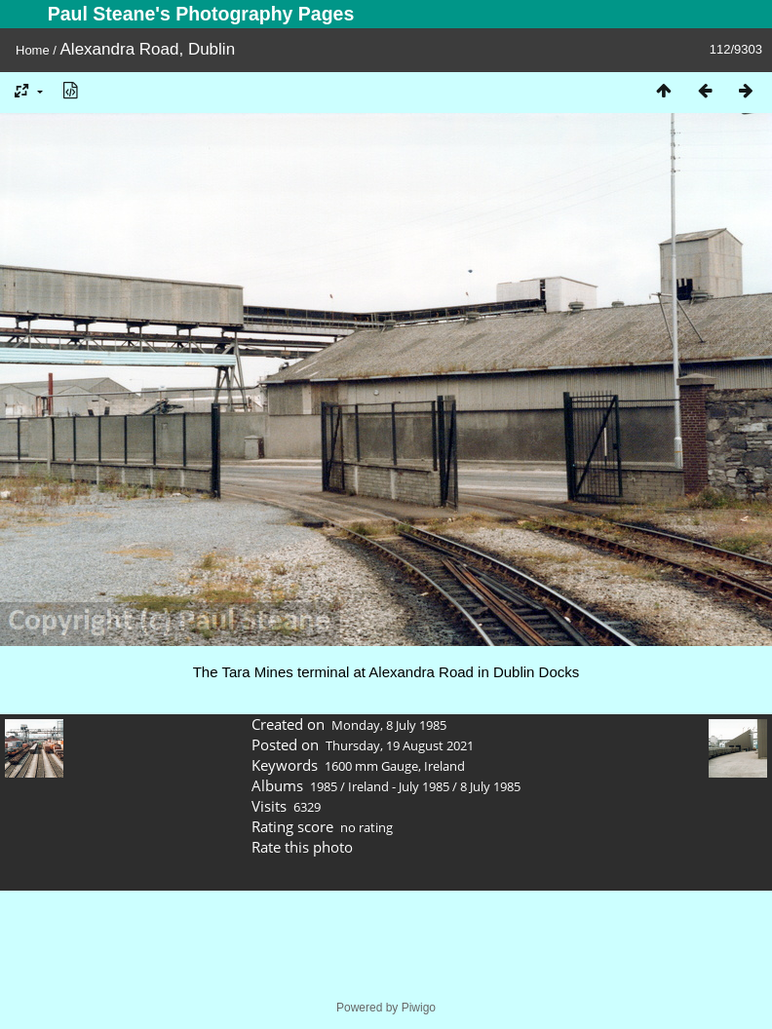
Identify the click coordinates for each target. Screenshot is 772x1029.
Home (33, 50)
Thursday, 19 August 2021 (400, 745)
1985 (323, 786)
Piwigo (419, 1007)
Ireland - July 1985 (398, 786)
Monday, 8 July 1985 (388, 725)
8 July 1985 (490, 786)
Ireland (444, 766)
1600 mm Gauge (371, 766)
